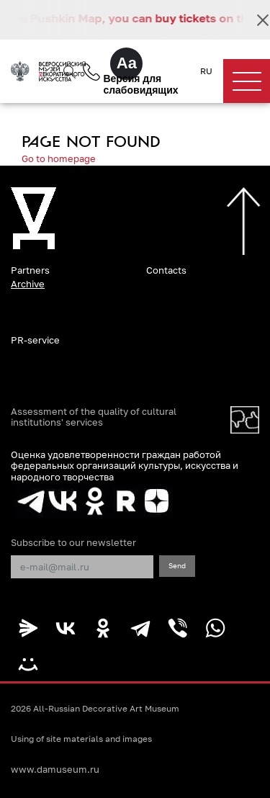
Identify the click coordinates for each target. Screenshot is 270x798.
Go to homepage (59, 158)
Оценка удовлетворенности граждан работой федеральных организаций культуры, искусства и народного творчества (124, 466)
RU (206, 71)
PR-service (35, 340)
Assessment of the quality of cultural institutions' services (93, 417)
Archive (28, 284)
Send (177, 565)
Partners (30, 270)
